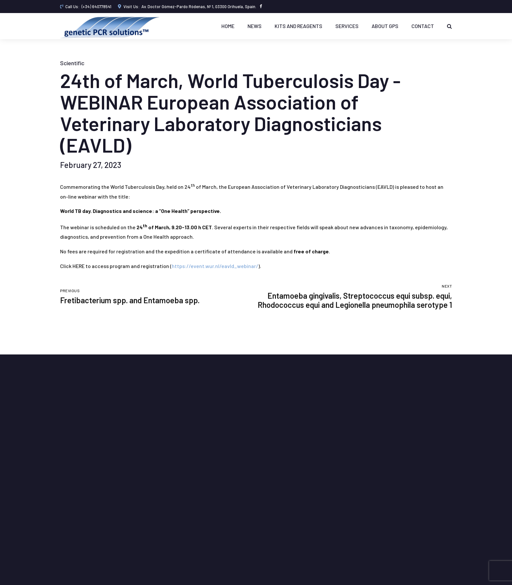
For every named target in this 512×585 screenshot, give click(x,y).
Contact (422, 26)
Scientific (72, 63)
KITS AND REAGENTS (298, 26)
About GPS (385, 26)
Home (227, 26)
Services (347, 26)
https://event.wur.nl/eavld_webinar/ (215, 266)
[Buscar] (449, 26)
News (255, 26)
